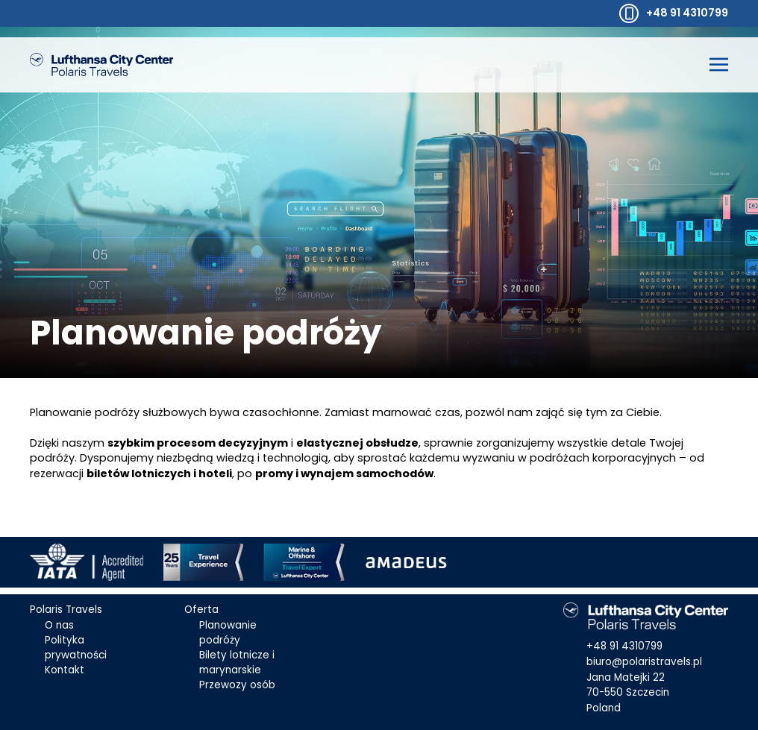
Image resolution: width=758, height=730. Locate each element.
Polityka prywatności (76, 647)
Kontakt (64, 670)
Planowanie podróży (228, 632)
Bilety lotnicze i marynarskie (237, 662)
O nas (59, 625)
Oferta (201, 609)
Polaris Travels (66, 609)
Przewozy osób (237, 685)
